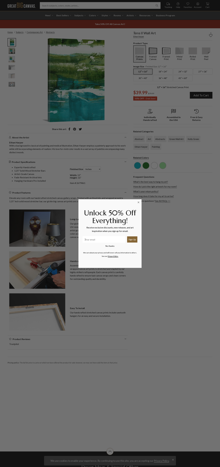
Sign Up (132, 239)
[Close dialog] (138, 202)
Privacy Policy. (113, 256)
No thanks (110, 246)
